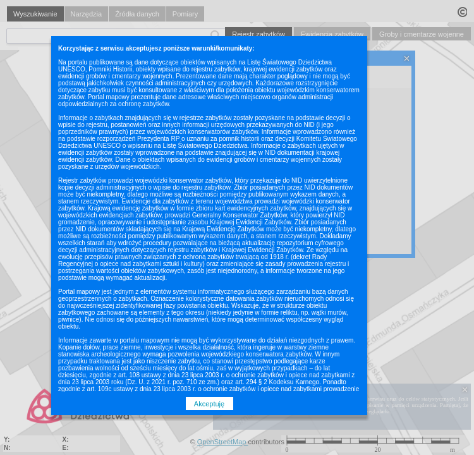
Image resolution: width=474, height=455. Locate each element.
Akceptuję (209, 404)
